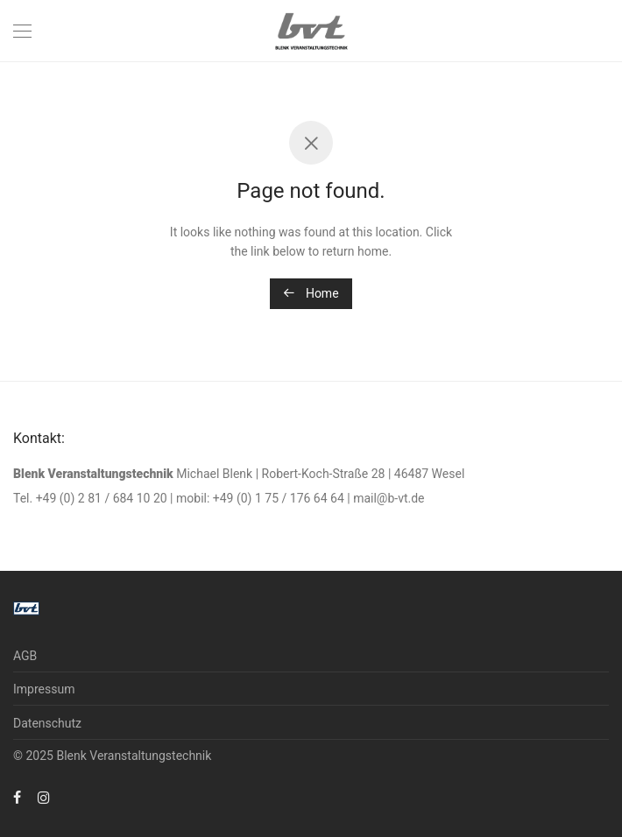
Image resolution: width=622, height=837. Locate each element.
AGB (25, 656)
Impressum (43, 689)
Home (310, 293)
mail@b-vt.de (388, 498)
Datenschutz (47, 723)
